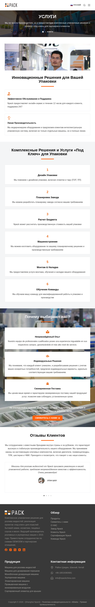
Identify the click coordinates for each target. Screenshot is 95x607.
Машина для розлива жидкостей (20, 567)
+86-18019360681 (63, 573)
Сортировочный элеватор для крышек (23, 591)
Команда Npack (58, 539)
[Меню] (89, 5)
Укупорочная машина (15, 577)
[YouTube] (19, 550)
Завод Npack (57, 529)
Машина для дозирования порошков (22, 571)
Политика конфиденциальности (56, 602)
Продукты (55, 518)
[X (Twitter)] (15, 550)
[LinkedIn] (24, 550)
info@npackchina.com (65, 578)
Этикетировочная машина (17, 581)
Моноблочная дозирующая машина (22, 574)
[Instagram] (10, 550)
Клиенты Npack (58, 532)
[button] (75, 5)
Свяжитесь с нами (59, 522)
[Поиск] (84, 5)
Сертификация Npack (61, 535)
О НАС (54, 525)
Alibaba (75, 602)
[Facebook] (6, 550)
